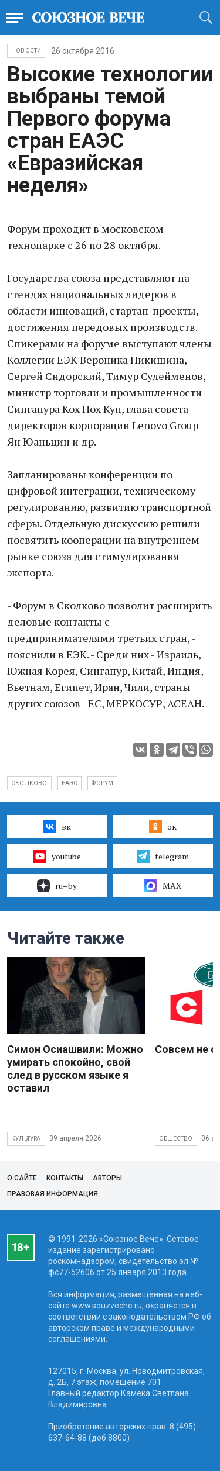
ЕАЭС (70, 783)
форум (102, 783)
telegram (163, 856)
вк (57, 826)
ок (163, 826)
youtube (57, 856)
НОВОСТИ (26, 50)
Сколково (29, 783)
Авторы (107, 1178)
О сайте (22, 1178)
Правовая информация (52, 1194)
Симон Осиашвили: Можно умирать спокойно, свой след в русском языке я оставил (75, 1068)
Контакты (64, 1178)
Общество (176, 1138)
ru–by (57, 885)
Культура (26, 1138)
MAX (162, 885)
